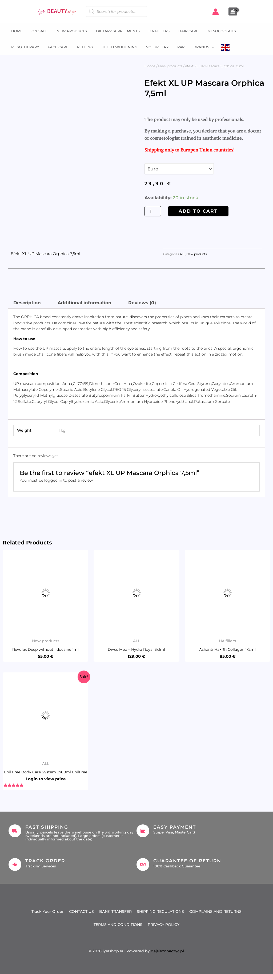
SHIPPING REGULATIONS (160, 911)
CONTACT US (81, 911)
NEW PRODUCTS (68, 31)
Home (15, 31)
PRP (174, 47)
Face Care (55, 47)
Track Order (45, 860)
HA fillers (153, 31)
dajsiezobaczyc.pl (167, 951)
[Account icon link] (215, 11)
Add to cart (198, 211)
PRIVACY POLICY (163, 924)
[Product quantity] (152, 211)
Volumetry (152, 47)
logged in (53, 480)
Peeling (82, 47)
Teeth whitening (115, 47)
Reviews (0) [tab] (142, 302)
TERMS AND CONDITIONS (118, 924)
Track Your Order (47, 911)
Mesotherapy (23, 47)
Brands (196, 47)
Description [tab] (27, 302)
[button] (204, 47)
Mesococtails (214, 31)
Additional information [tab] (84, 302)
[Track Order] (15, 864)
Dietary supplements (113, 31)
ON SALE (37, 31)
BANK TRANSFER (115, 911)
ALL (182, 254)
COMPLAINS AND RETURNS (216, 911)
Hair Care (182, 31)
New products (170, 66)
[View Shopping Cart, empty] (232, 11)
